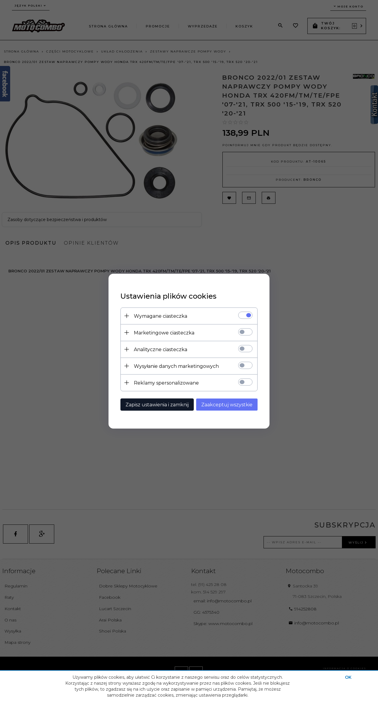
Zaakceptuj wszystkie (226, 404)
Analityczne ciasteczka (160, 349)
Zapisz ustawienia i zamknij (157, 404)
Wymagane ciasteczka (160, 316)
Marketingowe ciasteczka (164, 332)
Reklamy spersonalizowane (166, 382)
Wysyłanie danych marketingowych (176, 366)
